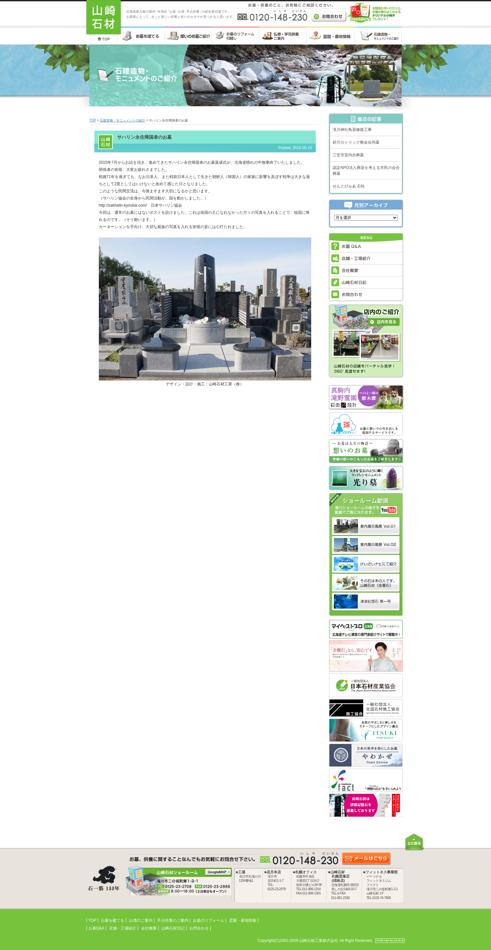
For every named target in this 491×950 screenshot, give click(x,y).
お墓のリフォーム (208, 920)
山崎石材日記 (173, 928)
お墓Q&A (96, 928)
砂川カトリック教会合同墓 (356, 142)
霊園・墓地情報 (242, 920)
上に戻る (414, 842)
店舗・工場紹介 (122, 928)
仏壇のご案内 (141, 920)
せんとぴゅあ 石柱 (349, 186)
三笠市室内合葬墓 (348, 155)
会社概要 (149, 928)
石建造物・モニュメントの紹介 (122, 120)
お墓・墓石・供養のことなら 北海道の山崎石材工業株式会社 (103, 17)
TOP (92, 120)
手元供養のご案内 (172, 920)
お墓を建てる (112, 920)
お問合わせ (199, 928)
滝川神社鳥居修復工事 (352, 129)
